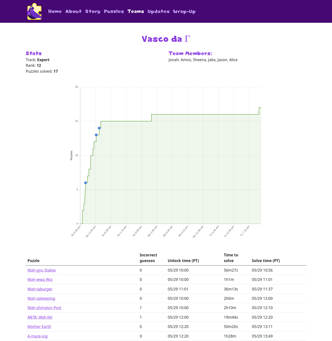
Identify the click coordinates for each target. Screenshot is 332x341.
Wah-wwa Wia (39, 279)
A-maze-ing (37, 336)
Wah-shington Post (44, 307)
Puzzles (114, 11)
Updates (159, 11)
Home (55, 11)
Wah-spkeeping (41, 298)
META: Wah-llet (39, 317)
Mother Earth (39, 326)
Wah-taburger (39, 289)
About (73, 11)
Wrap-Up (184, 11)
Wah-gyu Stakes (41, 270)
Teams (135, 11)
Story (93, 11)
